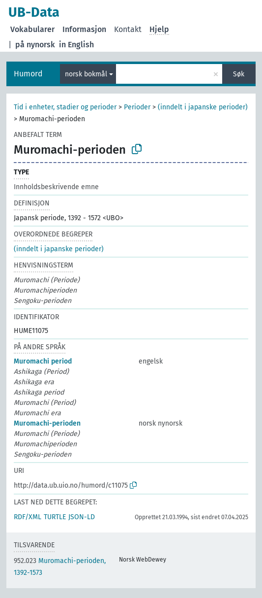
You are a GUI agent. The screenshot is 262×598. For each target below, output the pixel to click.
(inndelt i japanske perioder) (203, 107)
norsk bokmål (86, 74)
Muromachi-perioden (47, 423)
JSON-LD (81, 517)
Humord (28, 73)
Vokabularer (32, 29)
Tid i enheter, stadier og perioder (65, 107)
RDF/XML (27, 517)
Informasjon (84, 29)
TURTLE (55, 517)
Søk (238, 74)
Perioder (137, 107)
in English (76, 44)
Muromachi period (43, 361)
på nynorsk (35, 44)
